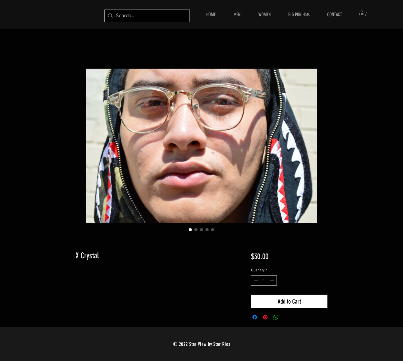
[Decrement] (255, 280)
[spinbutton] (264, 280)
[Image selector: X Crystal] (190, 229)
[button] (366, 13)
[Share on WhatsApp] (276, 317)
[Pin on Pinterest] (265, 317)
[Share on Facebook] (254, 317)
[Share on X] (286, 317)
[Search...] (147, 16)
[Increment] (272, 280)
